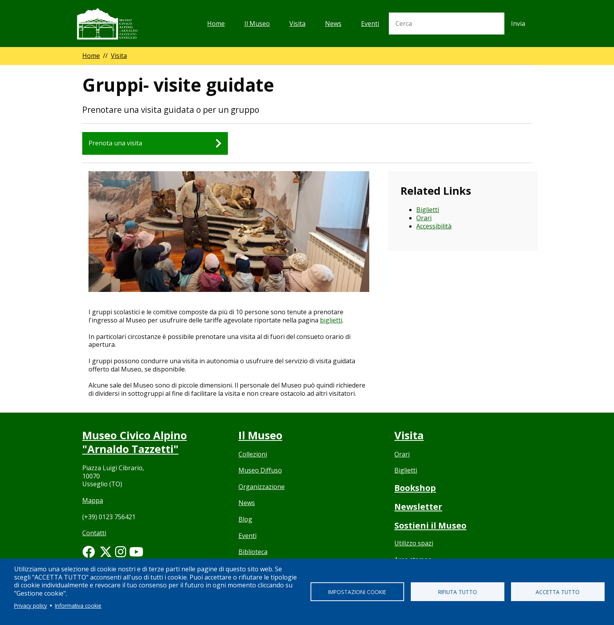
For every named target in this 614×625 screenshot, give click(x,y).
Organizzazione (261, 486)
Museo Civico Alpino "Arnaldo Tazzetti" (134, 442)
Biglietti (427, 209)
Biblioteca (252, 551)
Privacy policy (30, 605)
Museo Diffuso (260, 470)
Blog (245, 519)
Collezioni (252, 454)
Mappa (92, 500)
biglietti (331, 320)
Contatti (94, 533)
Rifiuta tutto (457, 592)
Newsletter (418, 506)
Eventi (370, 23)
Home (216, 23)
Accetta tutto (558, 592)
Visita (297, 23)
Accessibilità (433, 226)
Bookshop (415, 487)
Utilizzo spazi (413, 543)
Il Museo (257, 23)
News (333, 23)
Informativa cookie (78, 605)
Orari (424, 218)
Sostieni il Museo (430, 525)
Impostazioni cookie (357, 592)
